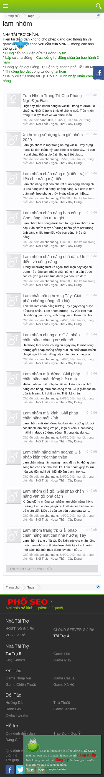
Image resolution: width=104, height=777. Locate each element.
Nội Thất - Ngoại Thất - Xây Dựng (59, 124)
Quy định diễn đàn (20, 733)
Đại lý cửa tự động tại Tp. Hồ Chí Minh (36, 76)
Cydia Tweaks (17, 715)
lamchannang (49, 159)
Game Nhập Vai (18, 678)
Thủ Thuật (62, 702)
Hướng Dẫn (15, 702)
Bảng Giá (13, 740)
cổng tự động (43, 71)
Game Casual (64, 678)
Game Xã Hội (64, 684)
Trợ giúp (12, 760)
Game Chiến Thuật (21, 684)
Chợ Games (15, 660)
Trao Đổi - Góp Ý (67, 733)
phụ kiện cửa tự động (39, 53)
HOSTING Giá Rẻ (20, 628)
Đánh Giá (13, 709)
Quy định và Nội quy (22, 751)
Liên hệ (11, 755)
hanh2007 (46, 120)
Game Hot (62, 654)
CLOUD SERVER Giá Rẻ (74, 630)
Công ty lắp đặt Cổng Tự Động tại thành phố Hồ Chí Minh (51, 67)
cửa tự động (22, 57)
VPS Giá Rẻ (15, 635)
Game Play (62, 660)
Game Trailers (65, 709)
